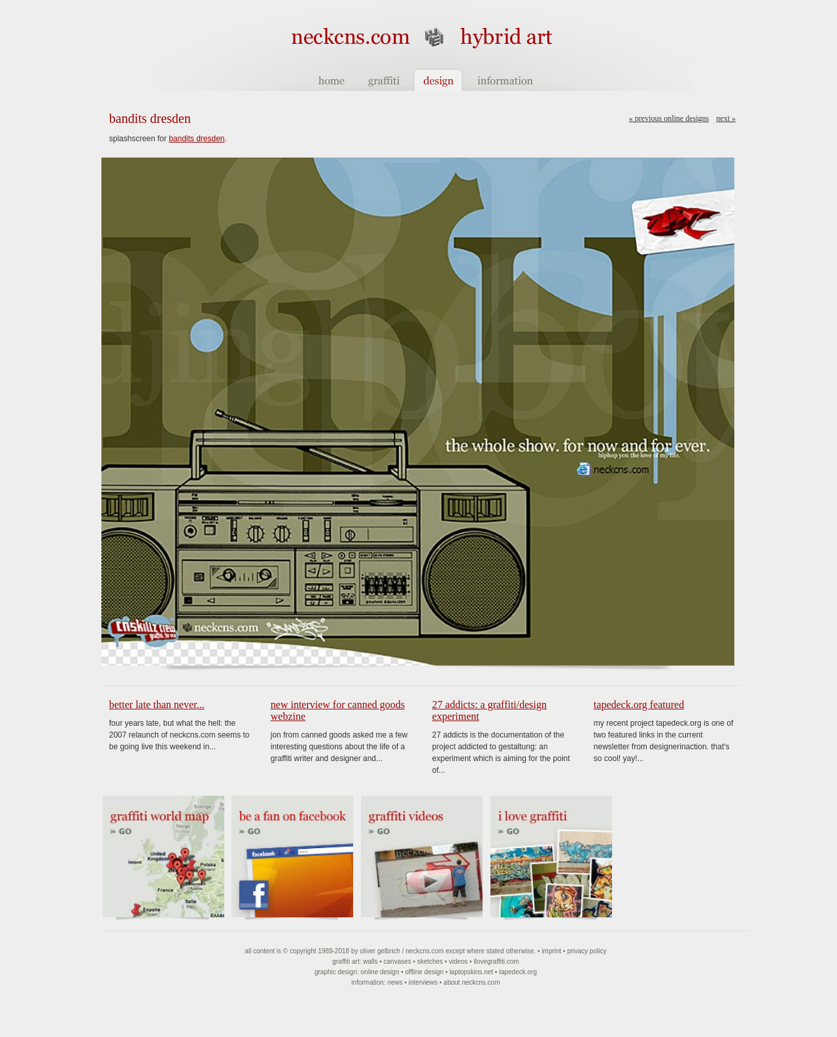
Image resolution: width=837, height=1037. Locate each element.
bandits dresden (196, 138)
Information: (368, 982)
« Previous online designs (669, 118)
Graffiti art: (346, 961)
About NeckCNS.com (471, 982)
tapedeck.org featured (639, 704)
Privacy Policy (586, 951)
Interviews (423, 982)
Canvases (397, 961)
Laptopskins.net (471, 972)
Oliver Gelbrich (380, 951)
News (394, 982)
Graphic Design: (337, 972)
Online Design (380, 972)
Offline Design (424, 972)
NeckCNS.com (424, 951)
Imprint (551, 951)
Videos (458, 961)
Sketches (430, 961)
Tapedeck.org (518, 972)
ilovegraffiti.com (496, 961)
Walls (370, 961)
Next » (726, 118)
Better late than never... (157, 704)
